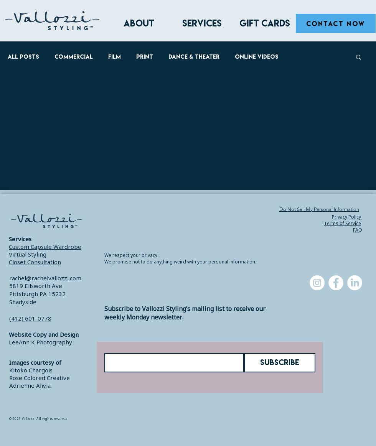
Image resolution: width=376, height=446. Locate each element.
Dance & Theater (193, 56)
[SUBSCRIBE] (279, 362)
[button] (358, 58)
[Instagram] (317, 282)
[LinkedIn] (354, 282)
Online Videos (257, 56)
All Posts (23, 56)
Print (144, 56)
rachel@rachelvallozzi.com (45, 278)
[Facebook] (335, 282)
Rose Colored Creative (39, 378)
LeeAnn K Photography (40, 342)
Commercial (73, 56)
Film (114, 56)
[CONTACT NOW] (336, 23)
